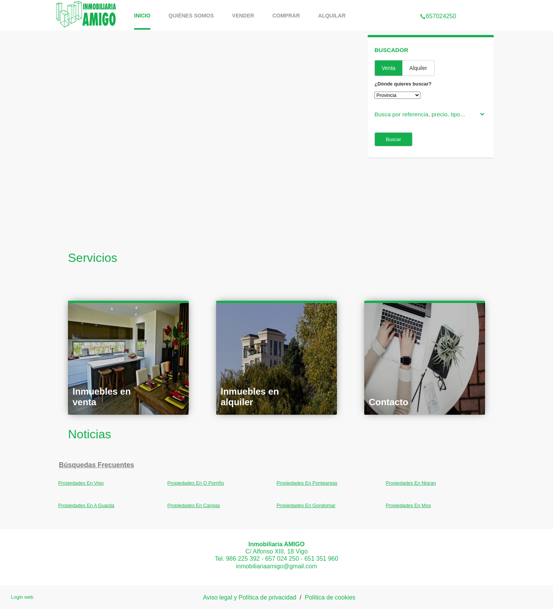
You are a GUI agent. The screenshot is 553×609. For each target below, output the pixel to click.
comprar (286, 16)
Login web (22, 597)
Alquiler (418, 68)
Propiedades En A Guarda (86, 505)
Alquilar (332, 16)
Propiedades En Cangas (193, 505)
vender (243, 16)
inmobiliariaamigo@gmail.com (276, 566)
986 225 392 (243, 558)
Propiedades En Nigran (411, 483)
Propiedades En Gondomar (305, 505)
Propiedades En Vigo (81, 483)
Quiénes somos (191, 16)
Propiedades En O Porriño (195, 483)
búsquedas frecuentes (96, 465)
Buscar (393, 139)
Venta (388, 68)
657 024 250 (282, 558)
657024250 (438, 5)
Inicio (142, 16)
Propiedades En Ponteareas (306, 483)
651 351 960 (321, 558)
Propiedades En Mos (408, 505)
